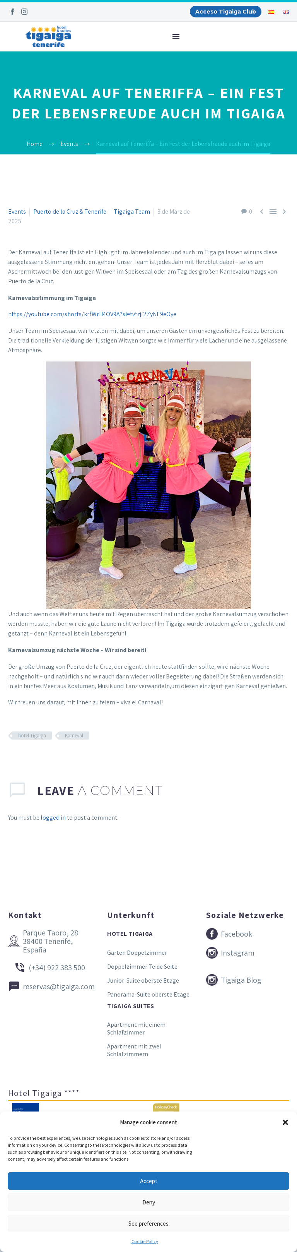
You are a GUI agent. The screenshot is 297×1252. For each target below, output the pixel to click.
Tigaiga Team (132, 211)
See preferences (148, 1223)
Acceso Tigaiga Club (225, 11)
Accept (148, 1181)
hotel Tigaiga (32, 735)
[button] (285, 1122)
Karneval (74, 735)
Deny (148, 1202)
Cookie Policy (144, 1241)
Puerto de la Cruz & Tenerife (69, 211)
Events (17, 211)
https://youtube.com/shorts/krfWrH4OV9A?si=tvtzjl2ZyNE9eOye (92, 314)
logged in (53, 818)
